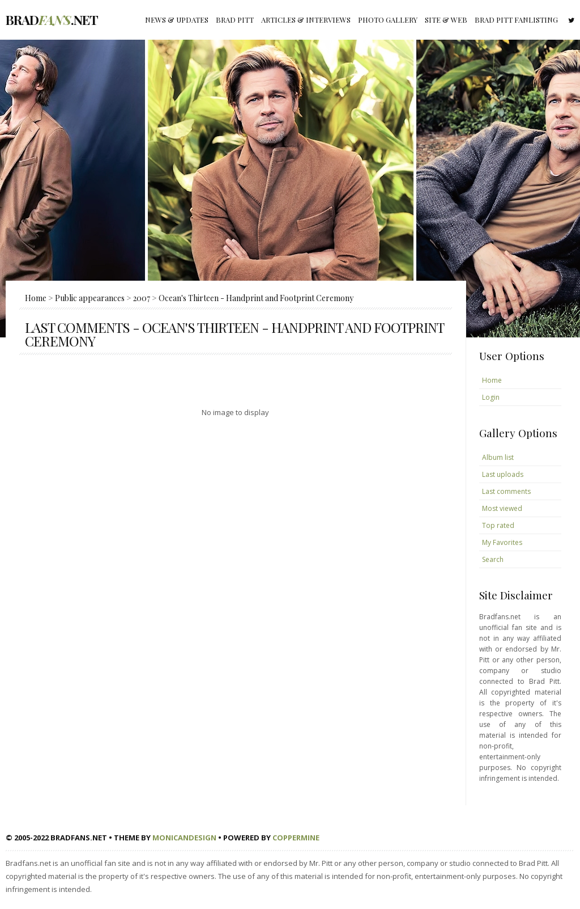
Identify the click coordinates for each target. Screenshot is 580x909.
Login (491, 397)
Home (35, 298)
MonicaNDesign (184, 837)
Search (493, 559)
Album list (498, 457)
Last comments (506, 491)
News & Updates (176, 19)
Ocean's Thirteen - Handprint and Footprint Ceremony (256, 298)
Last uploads (502, 474)
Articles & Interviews (306, 19)
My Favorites (502, 542)
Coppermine (295, 837)
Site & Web (446, 19)
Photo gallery (387, 19)
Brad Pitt (235, 19)
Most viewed (502, 508)
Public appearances (90, 298)
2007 (141, 298)
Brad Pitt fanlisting (516, 19)
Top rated (498, 525)
